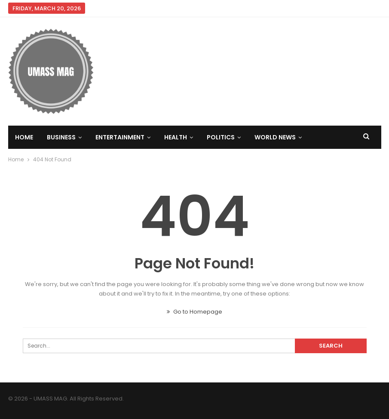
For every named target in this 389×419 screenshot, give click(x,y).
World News (275, 137)
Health (175, 137)
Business (61, 137)
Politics (221, 137)
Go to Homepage (194, 312)
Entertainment (119, 137)
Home (24, 137)
